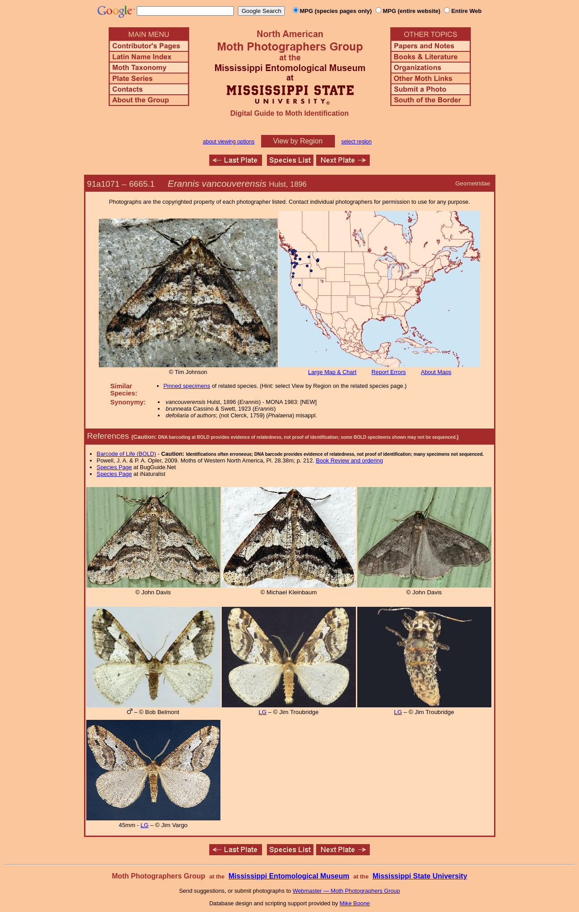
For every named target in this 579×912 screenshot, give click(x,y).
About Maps (436, 372)
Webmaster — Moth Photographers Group (346, 890)
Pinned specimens (187, 385)
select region (356, 142)
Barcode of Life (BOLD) (126, 453)
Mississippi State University (419, 876)
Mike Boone (355, 903)
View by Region (298, 141)
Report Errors (389, 372)
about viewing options (228, 142)
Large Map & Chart (332, 372)
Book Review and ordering (349, 460)
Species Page (114, 467)
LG (262, 712)
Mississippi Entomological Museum (288, 876)
